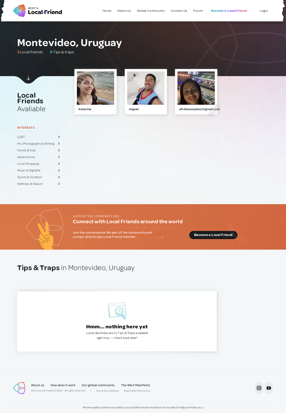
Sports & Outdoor (29, 177)
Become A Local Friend (229, 10)
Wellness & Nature (30, 184)
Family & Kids (26, 150)
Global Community (151, 10)
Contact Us (179, 10)
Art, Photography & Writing (35, 144)
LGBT (21, 137)
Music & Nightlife (28, 170)
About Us (124, 10)
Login (264, 10)
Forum (198, 10)
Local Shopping (28, 164)
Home (106, 10)
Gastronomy (26, 157)
